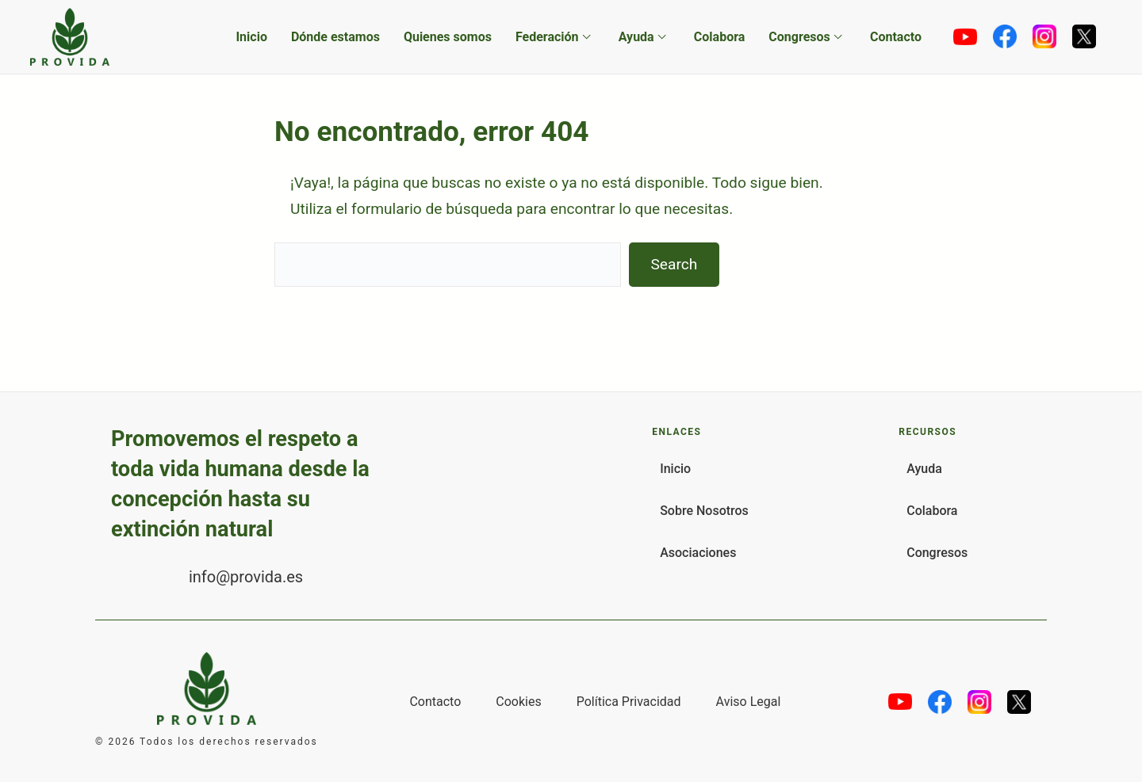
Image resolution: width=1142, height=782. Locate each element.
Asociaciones (698, 552)
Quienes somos (448, 36)
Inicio (251, 36)
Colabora (719, 36)
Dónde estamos (335, 36)
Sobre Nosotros (704, 510)
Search (673, 264)
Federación (547, 36)
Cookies (518, 701)
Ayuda (636, 36)
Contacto (896, 36)
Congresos (799, 36)
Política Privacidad (629, 701)
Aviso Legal (748, 701)
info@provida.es (246, 576)
